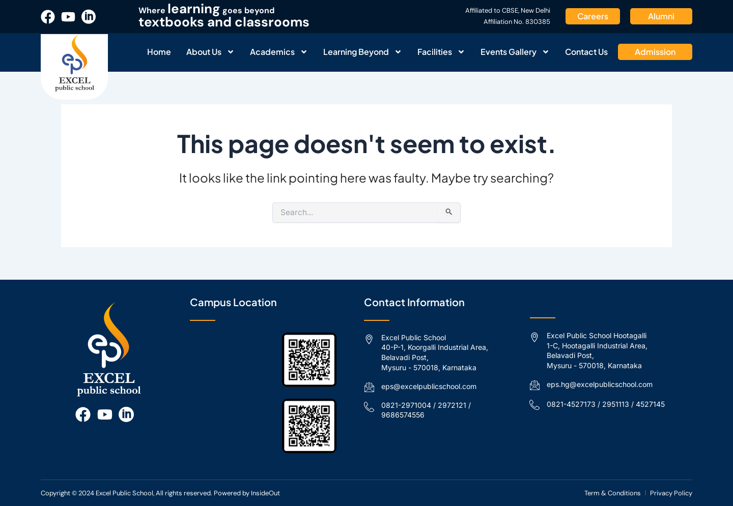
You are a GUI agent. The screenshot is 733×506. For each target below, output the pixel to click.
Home (159, 51)
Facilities (441, 52)
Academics (279, 52)
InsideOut (265, 493)
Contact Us (586, 51)
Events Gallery (515, 52)
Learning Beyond (362, 52)
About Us (210, 52)
